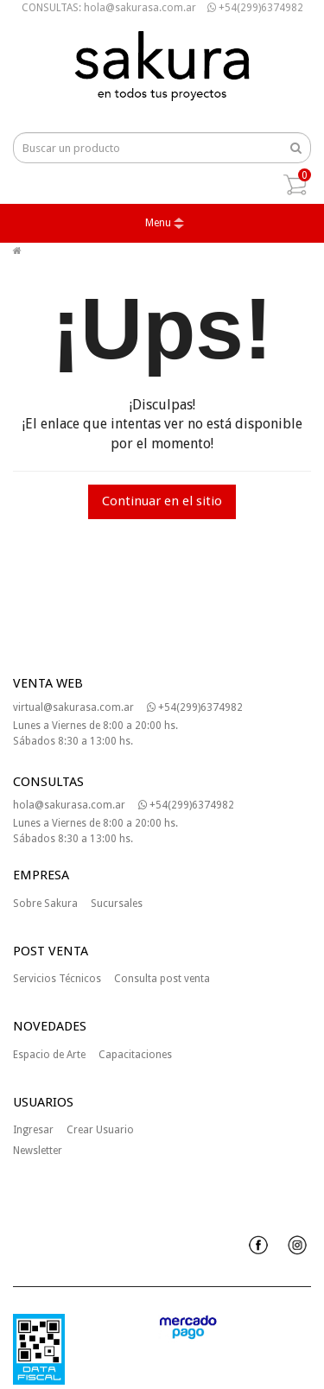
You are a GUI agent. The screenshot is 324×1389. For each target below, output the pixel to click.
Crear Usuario (100, 1130)
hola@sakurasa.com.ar (69, 805)
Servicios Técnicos (57, 979)
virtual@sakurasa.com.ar (73, 707)
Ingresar (33, 1130)
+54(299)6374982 (255, 8)
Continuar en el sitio (162, 501)
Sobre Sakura (45, 903)
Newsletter (37, 1151)
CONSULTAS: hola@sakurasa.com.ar (109, 8)
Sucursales (117, 903)
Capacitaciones (135, 1055)
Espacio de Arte (49, 1055)
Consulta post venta (162, 979)
